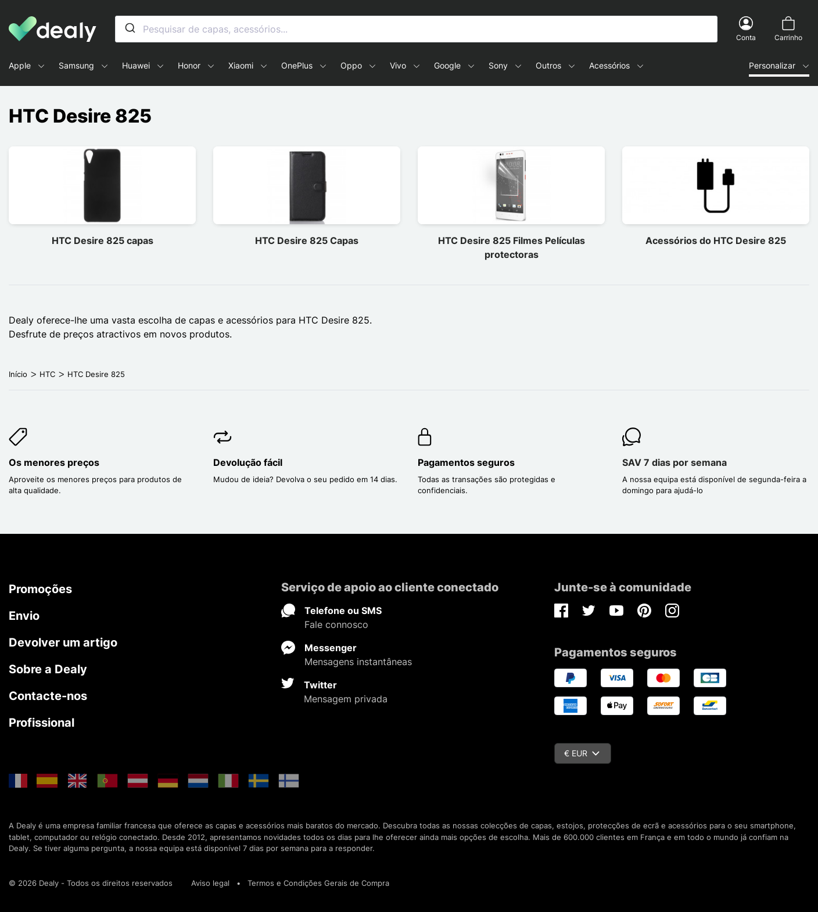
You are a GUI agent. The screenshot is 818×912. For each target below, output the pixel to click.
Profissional (41, 723)
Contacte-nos (48, 696)
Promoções (40, 589)
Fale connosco (336, 624)
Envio (24, 616)
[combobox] (416, 29)
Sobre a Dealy (48, 669)
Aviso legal (210, 883)
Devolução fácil (247, 462)
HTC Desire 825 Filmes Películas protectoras (511, 247)
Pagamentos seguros (466, 462)
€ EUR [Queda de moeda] (582, 753)
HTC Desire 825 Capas (306, 240)
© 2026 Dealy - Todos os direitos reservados (91, 883)
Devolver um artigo (63, 642)
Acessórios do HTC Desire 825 (715, 240)
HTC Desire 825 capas (102, 240)
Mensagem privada (346, 699)
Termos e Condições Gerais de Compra (318, 883)
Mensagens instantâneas (358, 661)
